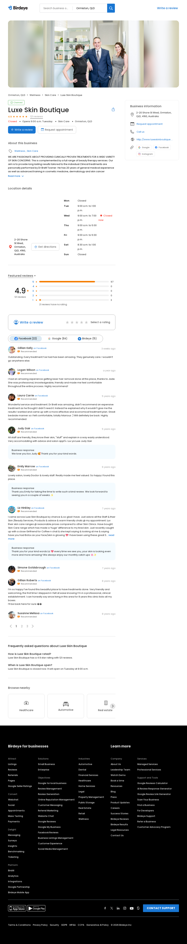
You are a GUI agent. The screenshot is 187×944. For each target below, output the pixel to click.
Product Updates (120, 802)
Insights (12, 845)
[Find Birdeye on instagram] (124, 908)
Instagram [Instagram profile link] (145, 154)
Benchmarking (16, 851)
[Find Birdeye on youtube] (131, 908)
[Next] (112, 706)
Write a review (167, 8)
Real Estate (85, 807)
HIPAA (72, 924)
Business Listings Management (55, 837)
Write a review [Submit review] (22, 130)
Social (11, 804)
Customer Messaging (50, 804)
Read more (16, 176)
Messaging (14, 834)
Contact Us (117, 835)
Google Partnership (19, 886)
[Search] (111, 8)
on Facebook (40, 348)
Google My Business (49, 826)
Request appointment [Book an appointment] (57, 130)
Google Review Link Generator (154, 793)
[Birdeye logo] (18, 8)
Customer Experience (50, 843)
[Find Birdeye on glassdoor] (138, 908)
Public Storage (87, 802)
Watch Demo (118, 774)
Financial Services (88, 774)
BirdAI (11, 870)
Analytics (13, 875)
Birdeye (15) (87, 338)
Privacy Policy (40, 924)
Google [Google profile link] (143, 147)
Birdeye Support (146, 815)
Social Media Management (53, 848)
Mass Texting (15, 815)
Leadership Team (120, 769)
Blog (113, 791)
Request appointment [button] (150, 124)
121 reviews (36, 116)
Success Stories (119, 813)
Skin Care (50, 95)
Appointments (16, 810)
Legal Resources (120, 829)
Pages (11, 780)
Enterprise (43, 769)
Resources (116, 785)
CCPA (81, 924)
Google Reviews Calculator (152, 783)
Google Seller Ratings (20, 785)
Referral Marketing (48, 810)
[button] (32, 626)
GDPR (64, 924)
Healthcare (85, 780)
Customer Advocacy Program (154, 826)
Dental (82, 769)
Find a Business (146, 804)
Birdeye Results (119, 824)
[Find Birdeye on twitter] (111, 908)
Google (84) (57, 338)
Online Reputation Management (56, 799)
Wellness (35, 95)
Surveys (12, 840)
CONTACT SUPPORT (161, 908)
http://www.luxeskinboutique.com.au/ (155, 139)
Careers (115, 807)
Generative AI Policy (97, 924)
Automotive (85, 764)
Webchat (13, 799)
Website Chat (46, 815)
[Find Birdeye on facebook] (105, 908)
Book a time (117, 780)
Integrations (15, 881)
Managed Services (147, 764)
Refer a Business (146, 821)
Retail (82, 813)
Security (54, 924)
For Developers (145, 810)
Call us (140, 132)
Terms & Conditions (19, 924)
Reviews (12, 769)
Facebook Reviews (48, 832)
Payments (14, 821)
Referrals (13, 774)
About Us (116, 764)
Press (114, 796)
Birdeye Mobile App (18, 892)
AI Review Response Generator (154, 788)
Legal (81, 791)
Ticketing (13, 856)
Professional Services (149, 769)
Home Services (87, 785)
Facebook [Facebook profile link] (162, 147)
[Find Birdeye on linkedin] (118, 908)
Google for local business (52, 783)
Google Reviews (47, 821)
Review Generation (48, 793)
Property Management (91, 796)
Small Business (46, 764)
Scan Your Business (148, 799)
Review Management (50, 788)
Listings (12, 764)
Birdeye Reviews (120, 818)
